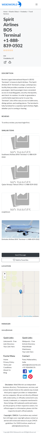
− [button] (4, 277)
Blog (5, 373)
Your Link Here (9, 346)
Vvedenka (23, 11)
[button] (10, 62)
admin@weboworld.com (31, 365)
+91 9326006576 (28, 367)
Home (5, 11)
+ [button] (4, 274)
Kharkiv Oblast (14, 11)
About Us (7, 370)
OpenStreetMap (28, 316)
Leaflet (19, 316)
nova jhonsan (7, 330)
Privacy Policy (8, 362)
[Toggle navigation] (36, 4)
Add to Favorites (20, 260)
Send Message (20, 255)
